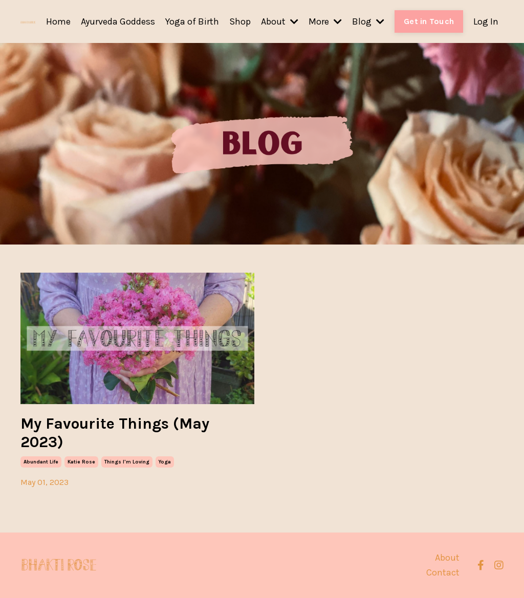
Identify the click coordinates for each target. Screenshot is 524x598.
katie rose (81, 462)
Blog (368, 21)
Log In (485, 21)
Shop (240, 21)
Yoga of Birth (192, 21)
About (279, 21)
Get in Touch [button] (429, 21)
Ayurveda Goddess (118, 21)
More (325, 21)
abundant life (41, 462)
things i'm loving (126, 462)
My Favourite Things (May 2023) (114, 432)
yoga (165, 462)
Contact (443, 572)
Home (58, 21)
